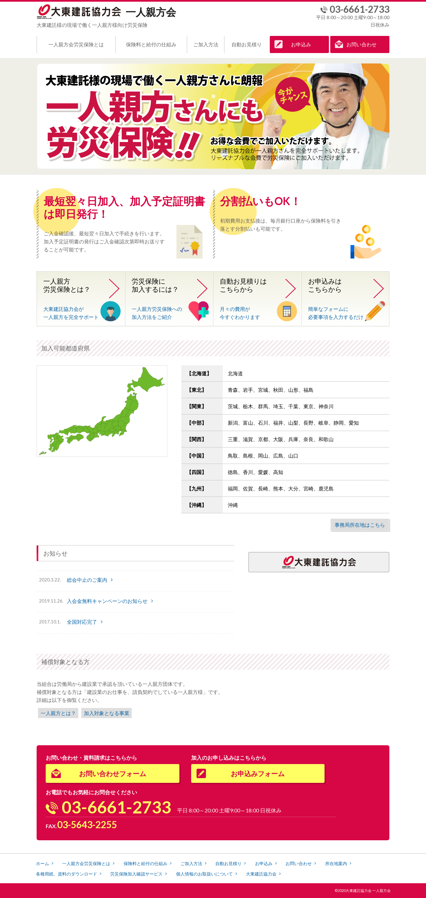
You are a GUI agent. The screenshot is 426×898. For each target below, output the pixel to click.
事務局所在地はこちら (360, 525)
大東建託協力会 (261, 874)
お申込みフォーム (258, 773)
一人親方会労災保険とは (76, 44)
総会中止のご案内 (87, 580)
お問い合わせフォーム (112, 773)
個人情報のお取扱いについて (204, 874)
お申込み (301, 44)
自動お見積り (246, 44)
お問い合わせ (361, 44)
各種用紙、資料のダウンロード (66, 874)
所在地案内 (336, 863)
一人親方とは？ (58, 713)
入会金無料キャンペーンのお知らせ (107, 601)
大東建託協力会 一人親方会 (368, 890)
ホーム (42, 863)
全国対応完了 (82, 622)
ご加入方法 (205, 44)
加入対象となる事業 (106, 713)
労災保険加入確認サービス (136, 874)
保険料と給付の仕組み (151, 44)
